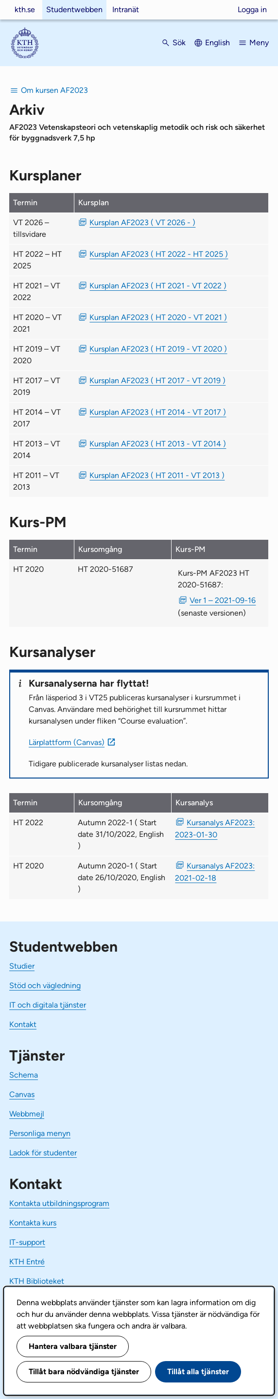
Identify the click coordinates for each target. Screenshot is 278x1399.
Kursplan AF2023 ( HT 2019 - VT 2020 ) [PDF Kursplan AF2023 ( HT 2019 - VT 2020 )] (158, 349)
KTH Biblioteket (36, 1281)
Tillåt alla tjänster (198, 1371)
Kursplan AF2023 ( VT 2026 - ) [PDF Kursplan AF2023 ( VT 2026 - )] (142, 222)
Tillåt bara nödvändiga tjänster (84, 1371)
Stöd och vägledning (45, 985)
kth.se (25, 9)
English (217, 42)
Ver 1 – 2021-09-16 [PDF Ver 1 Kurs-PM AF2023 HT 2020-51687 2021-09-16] (223, 600)
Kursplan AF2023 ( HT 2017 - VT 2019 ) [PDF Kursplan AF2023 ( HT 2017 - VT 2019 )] (157, 380)
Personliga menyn (39, 1133)
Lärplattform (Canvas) (66, 742)
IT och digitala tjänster (47, 1004)
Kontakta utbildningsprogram (59, 1203)
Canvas (22, 1094)
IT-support (27, 1242)
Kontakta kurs (32, 1222)
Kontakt (22, 1024)
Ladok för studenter (43, 1152)
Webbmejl (26, 1113)
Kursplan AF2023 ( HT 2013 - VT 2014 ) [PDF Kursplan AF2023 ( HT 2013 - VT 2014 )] (157, 443)
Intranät (125, 9)
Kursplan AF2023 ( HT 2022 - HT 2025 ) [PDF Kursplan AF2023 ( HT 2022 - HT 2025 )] (158, 254)
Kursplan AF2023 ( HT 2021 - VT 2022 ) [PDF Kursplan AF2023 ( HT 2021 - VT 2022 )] (157, 285)
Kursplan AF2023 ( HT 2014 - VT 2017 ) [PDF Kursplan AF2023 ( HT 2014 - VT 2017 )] (157, 412)
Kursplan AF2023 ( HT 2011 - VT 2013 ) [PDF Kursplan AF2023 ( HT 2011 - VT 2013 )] (157, 475)
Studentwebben (74, 9)
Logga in (252, 9)
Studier (22, 966)
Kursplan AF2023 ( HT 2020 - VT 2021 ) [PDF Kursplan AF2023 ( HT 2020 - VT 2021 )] (158, 317)
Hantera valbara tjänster (73, 1346)
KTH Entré (27, 1261)
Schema (23, 1075)
